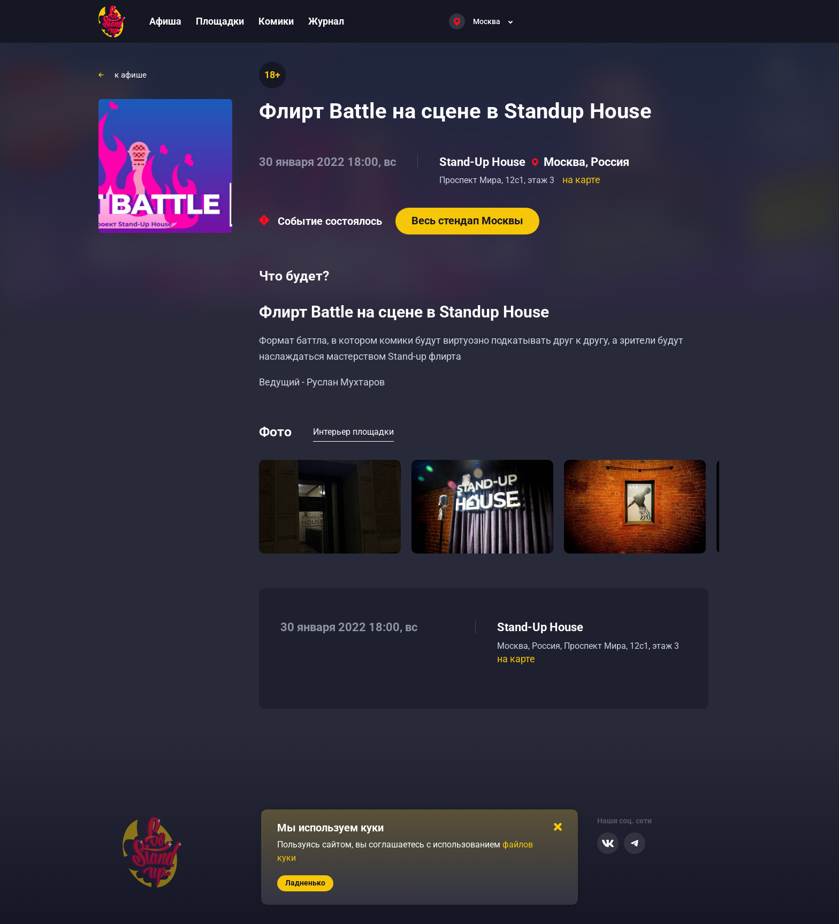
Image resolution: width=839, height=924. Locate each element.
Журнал (326, 21)
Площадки (220, 21)
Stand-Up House (482, 162)
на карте (581, 179)
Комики (276, 21)
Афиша (165, 21)
